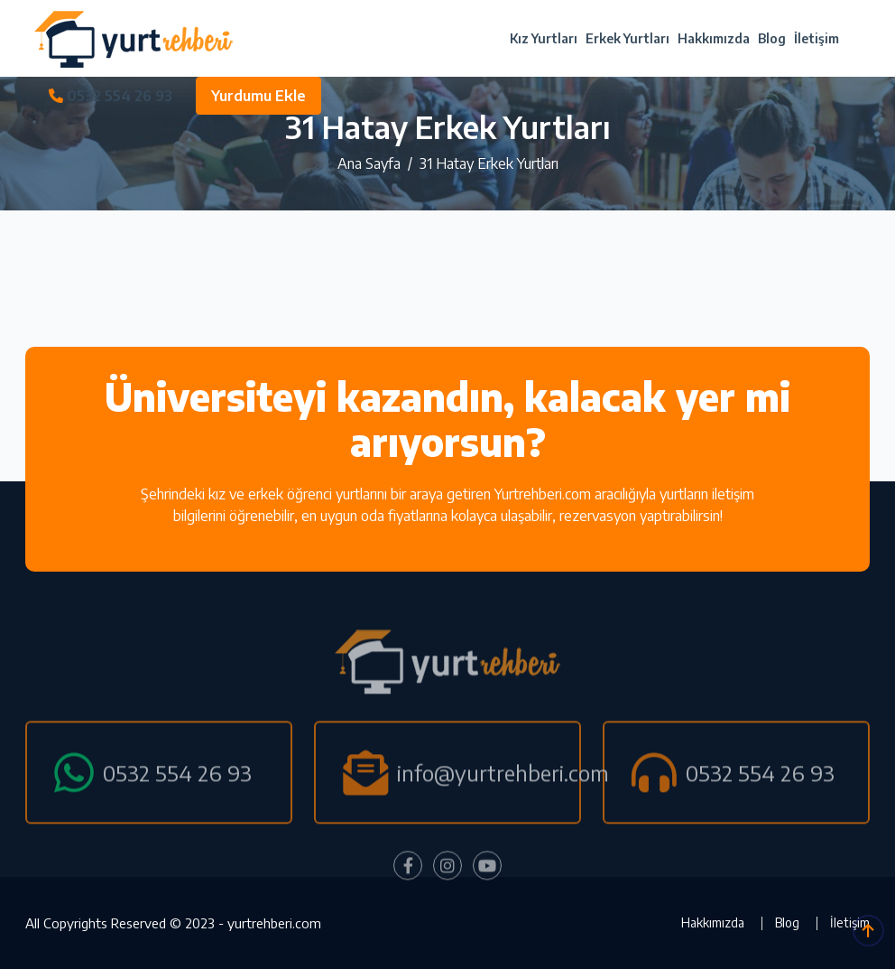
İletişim (816, 38)
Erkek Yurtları (627, 38)
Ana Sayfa (369, 163)
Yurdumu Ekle (258, 96)
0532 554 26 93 (110, 96)
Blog (772, 38)
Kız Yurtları (543, 38)
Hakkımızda (714, 38)
